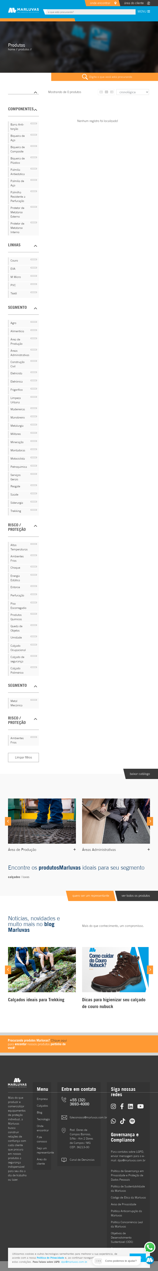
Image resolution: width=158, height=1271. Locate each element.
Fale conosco (42, 1139)
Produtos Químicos (16, 617)
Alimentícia (17, 331)
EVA (12, 268)
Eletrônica (16, 381)
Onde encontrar (42, 1128)
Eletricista (16, 373)
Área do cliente (41, 1161)
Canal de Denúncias (82, 1159)
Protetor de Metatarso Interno (17, 228)
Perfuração (17, 595)
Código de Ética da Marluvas (128, 1197)
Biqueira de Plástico (17, 160)
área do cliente (134, 3)
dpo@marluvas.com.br (74, 1261)
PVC (13, 285)
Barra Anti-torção (17, 126)
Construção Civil (17, 364)
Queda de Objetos (16, 628)
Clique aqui (59, 1040)
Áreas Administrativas (19, 353)
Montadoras (17, 450)
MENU (144, 11)
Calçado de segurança (17, 659)
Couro (14, 260)
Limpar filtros (23, 757)
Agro (13, 323)
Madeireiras (17, 409)
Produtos (23, 49)
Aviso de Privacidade (123, 1204)
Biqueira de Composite (17, 149)
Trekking (15, 511)
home (11, 49)
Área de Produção (16, 341)
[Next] (150, 821)
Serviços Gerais (15, 477)
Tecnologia (42, 1119)
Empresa (42, 1098)
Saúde (14, 494)
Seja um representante (42, 1150)
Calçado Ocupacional (18, 648)
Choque (15, 567)
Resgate (15, 486)
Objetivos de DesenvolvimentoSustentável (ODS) (122, 1237)
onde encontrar (100, 3)
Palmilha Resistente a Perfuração (17, 197)
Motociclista (17, 458)
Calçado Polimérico (16, 670)
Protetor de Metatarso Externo (17, 212)
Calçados (42, 1105)
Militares (15, 434)
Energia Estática (15, 578)
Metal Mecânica (16, 703)
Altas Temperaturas (19, 547)
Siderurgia (16, 502)
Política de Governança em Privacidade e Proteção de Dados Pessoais (127, 1175)
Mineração (16, 442)
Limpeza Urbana (15, 400)
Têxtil (13, 293)
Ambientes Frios (17, 558)
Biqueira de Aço (17, 138)
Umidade (16, 637)
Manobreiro (17, 417)
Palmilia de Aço (17, 183)
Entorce (15, 587)
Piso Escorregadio (18, 606)
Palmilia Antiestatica (17, 172)
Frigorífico (16, 389)
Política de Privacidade (50, 1257)
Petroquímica (18, 466)
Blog (39, 1112)
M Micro (15, 277)
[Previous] (8, 821)
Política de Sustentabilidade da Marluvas (128, 1188)
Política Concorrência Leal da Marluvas (127, 1224)
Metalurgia (16, 425)
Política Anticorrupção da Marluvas (126, 1213)
